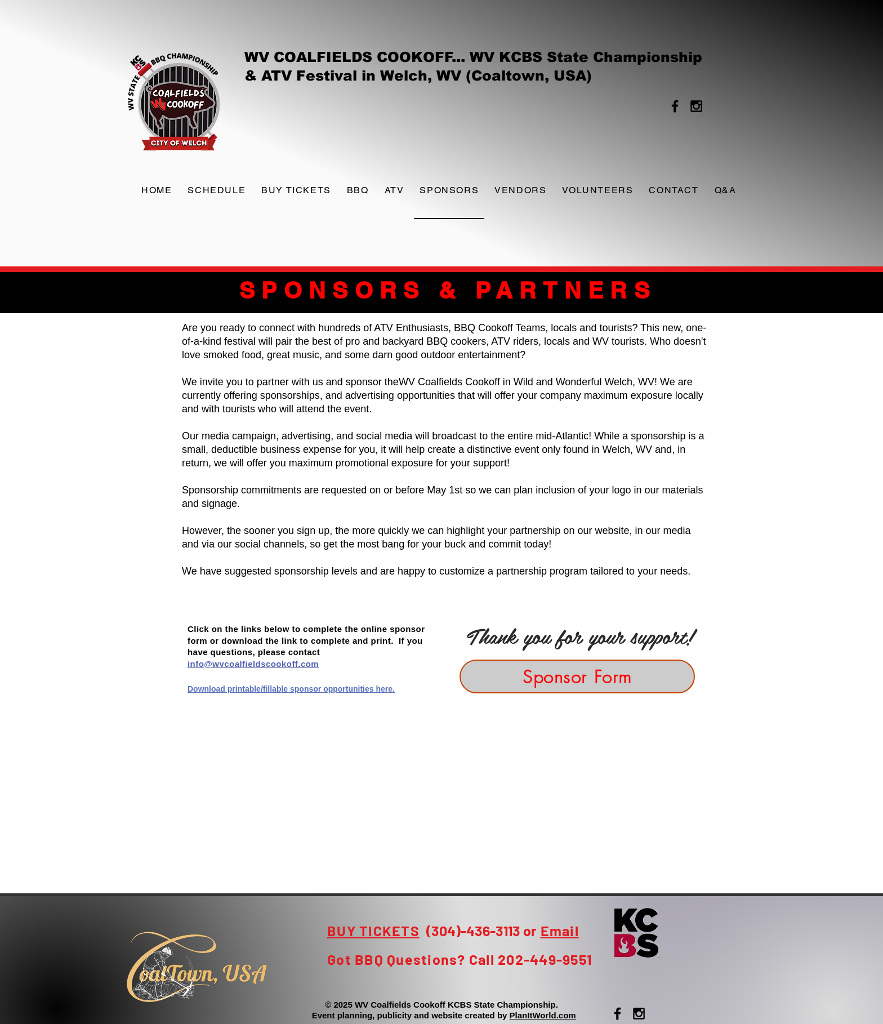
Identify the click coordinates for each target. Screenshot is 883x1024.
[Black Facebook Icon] (675, 106)
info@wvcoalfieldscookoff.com (253, 664)
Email (560, 930)
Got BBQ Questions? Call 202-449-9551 (459, 959)
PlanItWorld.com (543, 1015)
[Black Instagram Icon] (696, 106)
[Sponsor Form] (577, 676)
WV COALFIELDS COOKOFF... (357, 57)
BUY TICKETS (373, 930)
